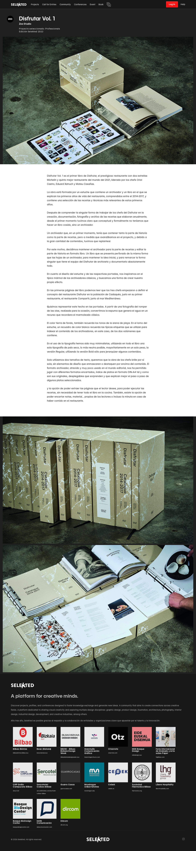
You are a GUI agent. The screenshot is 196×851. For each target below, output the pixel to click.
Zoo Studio (25, 23)
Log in (172, 4)
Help (183, 4)
